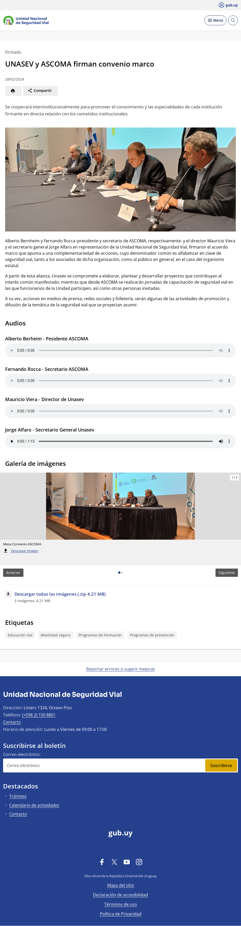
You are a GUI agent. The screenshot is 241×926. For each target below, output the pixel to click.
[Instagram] (139, 862)
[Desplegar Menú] (215, 20)
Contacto (12, 722)
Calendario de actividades (34, 805)
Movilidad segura (56, 635)
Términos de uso (120, 904)
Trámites (18, 796)
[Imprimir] (13, 90)
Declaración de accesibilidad (120, 895)
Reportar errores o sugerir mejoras (120, 669)
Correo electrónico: (22, 754)
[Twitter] (114, 862)
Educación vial (20, 635)
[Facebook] (102, 862)
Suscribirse (221, 765)
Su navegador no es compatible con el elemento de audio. (120, 350)
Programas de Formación (100, 635)
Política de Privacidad (120, 914)
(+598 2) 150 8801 (39, 715)
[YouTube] (127, 862)
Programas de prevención (152, 635)
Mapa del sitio (120, 885)
